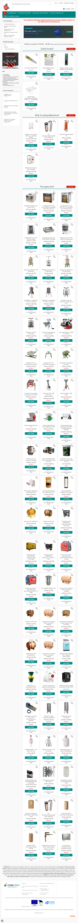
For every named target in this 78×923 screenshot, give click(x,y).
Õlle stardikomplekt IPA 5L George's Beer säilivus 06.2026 (48, 460)
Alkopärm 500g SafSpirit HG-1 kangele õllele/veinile (66, 655)
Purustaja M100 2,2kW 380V (66, 394)
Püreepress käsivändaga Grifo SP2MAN (48, 333)
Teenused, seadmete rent (56, 13)
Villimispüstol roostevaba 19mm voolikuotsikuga (48, 846)
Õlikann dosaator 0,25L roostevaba (48, 750)
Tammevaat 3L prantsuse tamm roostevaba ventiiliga (48, 623)
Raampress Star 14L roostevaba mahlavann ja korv (66, 302)
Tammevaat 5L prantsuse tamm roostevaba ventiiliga (48, 655)
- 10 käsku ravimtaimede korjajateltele (10, 79)
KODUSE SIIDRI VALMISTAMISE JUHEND (11, 106)
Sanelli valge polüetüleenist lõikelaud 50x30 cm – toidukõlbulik (31, 98)
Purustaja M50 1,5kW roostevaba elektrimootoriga (48, 395)
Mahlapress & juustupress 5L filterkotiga (48, 270)
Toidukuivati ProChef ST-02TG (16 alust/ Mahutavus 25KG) (31, 239)
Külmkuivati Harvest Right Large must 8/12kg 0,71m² (66, 686)
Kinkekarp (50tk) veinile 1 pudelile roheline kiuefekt (66, 68)
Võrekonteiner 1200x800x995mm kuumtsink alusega (66, 847)
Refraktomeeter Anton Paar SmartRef (31, 168)
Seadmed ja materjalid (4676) (10, 27)
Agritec (6, 47)
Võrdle (31, 78)
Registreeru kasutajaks (69, 3)
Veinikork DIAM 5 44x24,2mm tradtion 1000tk (31, 847)
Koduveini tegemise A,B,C (8, 85)
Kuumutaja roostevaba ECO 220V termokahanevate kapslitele (31, 718)
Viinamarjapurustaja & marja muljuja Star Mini (48, 426)
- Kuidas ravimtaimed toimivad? (9, 78)
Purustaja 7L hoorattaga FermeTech (66, 363)
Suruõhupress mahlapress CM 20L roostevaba (31, 301)
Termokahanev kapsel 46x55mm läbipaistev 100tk (66, 781)
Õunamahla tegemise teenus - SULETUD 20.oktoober (11, 121)
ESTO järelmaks (6, 75)
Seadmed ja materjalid (24, 13)
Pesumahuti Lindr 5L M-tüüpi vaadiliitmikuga (66, 750)
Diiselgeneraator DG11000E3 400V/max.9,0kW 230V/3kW (66, 523)
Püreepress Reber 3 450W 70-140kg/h (66, 333)
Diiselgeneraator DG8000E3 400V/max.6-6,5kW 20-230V (48, 557)
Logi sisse (61, 3)
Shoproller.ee (73, 916)
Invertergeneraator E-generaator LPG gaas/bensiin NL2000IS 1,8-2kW (66, 557)
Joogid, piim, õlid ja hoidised (40, 13)
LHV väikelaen (6, 74)
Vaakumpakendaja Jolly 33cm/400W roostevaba (48, 238)
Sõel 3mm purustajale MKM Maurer (48, 780)
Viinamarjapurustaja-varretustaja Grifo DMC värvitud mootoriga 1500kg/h (66, 427)
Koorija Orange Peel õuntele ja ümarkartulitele (48, 686)
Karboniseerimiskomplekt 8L (66, 135)
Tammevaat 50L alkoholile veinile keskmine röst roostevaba (66, 623)
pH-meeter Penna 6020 (31, 68)
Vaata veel (71, 48)
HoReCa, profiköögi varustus (11, 16)
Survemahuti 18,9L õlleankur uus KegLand (66, 491)
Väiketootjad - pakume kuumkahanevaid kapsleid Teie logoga (11, 114)
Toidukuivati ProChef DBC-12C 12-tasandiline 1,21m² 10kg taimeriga (66, 207)
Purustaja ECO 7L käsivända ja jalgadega (48, 363)
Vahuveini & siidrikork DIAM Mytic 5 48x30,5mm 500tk (31, 815)
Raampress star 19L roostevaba (31, 333)
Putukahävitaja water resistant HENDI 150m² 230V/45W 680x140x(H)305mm (31, 782)
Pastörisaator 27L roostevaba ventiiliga (31, 459)
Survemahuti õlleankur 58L (49, 588)
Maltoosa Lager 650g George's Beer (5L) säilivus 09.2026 (66, 460)
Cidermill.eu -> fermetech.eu (11, 95)
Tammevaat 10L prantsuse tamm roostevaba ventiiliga (66, 590)
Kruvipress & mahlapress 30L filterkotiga (66, 270)
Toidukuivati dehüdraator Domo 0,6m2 (31, 206)
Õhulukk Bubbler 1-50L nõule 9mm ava (31, 750)
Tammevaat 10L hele (48, 521)
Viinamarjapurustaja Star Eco (31, 426)
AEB (5, 45)
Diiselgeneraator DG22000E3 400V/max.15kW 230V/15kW (31, 557)
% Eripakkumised (11, 13)
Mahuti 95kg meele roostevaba (66, 716)
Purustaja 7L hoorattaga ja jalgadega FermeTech (30, 394)
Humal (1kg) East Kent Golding (48, 68)
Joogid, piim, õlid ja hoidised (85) (9, 30)
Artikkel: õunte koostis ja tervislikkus (10, 77)
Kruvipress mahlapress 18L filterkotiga (31, 270)
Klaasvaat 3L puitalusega (31, 521)
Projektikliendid (45, 890)
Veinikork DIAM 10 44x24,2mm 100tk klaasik (66, 814)
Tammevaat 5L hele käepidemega (31, 654)
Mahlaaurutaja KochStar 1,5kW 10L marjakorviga (66, 238)
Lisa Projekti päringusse (31, 76)
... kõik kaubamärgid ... (10, 49)
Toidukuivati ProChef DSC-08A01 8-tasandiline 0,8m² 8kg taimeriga (49, 207)
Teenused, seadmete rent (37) (11, 33)
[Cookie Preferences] (2, 920)
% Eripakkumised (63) (9, 24)
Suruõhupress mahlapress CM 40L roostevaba (48, 301)
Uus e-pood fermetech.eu (11, 101)
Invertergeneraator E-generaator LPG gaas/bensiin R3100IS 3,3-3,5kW (31, 590)
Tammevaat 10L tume (31, 621)
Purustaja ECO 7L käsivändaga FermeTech (31, 363)
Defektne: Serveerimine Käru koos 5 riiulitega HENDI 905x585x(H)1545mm (31, 136)
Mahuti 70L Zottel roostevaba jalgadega (49, 716)
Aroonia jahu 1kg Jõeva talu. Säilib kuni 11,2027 (48, 491)
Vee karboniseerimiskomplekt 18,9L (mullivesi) (48, 136)
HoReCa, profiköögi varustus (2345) (9, 36)
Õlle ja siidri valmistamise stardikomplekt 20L (31, 491)
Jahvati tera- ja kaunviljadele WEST (31, 686)
